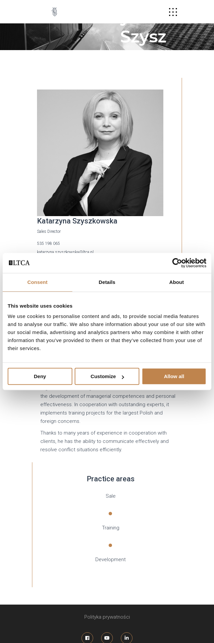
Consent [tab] (37, 282)
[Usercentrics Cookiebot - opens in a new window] (177, 263)
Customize (107, 376)
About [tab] (176, 282)
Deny (40, 376)
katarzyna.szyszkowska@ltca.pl (65, 252)
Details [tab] (107, 282)
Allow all (174, 376)
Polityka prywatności (107, 617)
